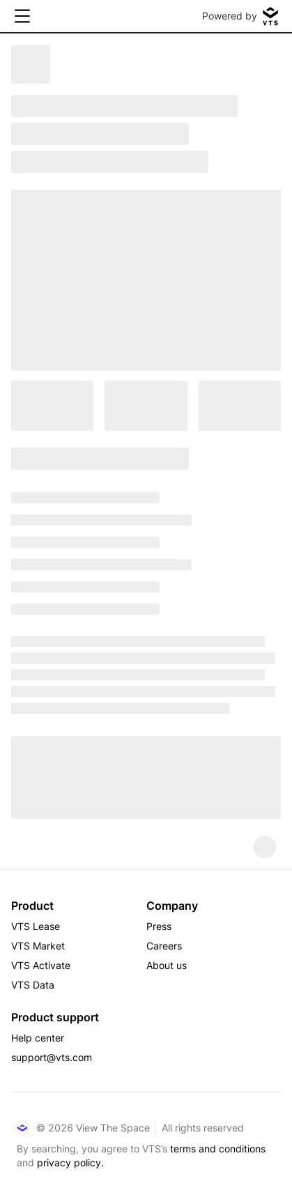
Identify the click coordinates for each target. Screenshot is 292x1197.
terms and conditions (218, 1148)
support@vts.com (51, 1057)
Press (158, 926)
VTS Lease (35, 926)
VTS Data (32, 985)
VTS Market (38, 946)
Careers (164, 946)
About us (166, 965)
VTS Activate (40, 965)
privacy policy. (70, 1162)
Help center (37, 1038)
